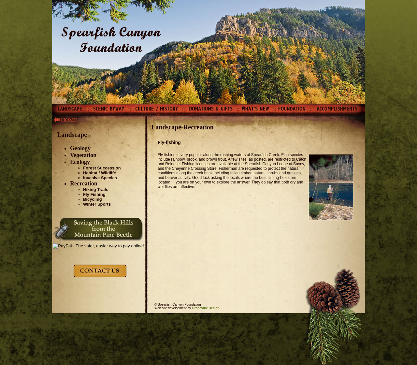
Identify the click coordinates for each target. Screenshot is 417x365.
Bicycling (92, 199)
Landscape (72, 134)
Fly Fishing (94, 194)
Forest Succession (102, 168)
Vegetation (83, 155)
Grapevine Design (206, 308)
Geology (80, 148)
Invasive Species (100, 177)
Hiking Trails (95, 189)
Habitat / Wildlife (99, 172)
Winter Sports (97, 204)
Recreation (83, 183)
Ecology (80, 162)
